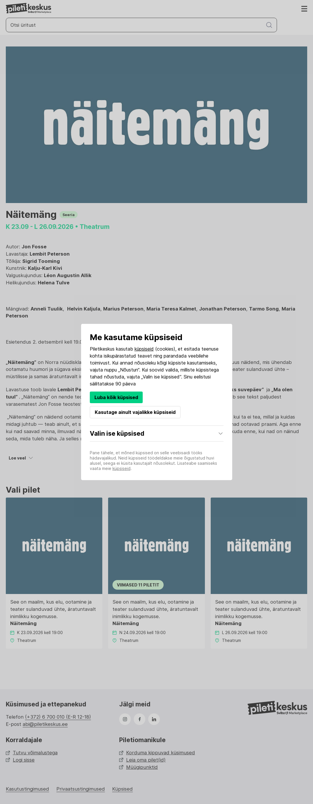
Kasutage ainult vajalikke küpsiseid (135, 412)
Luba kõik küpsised (116, 397)
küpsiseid (144, 349)
